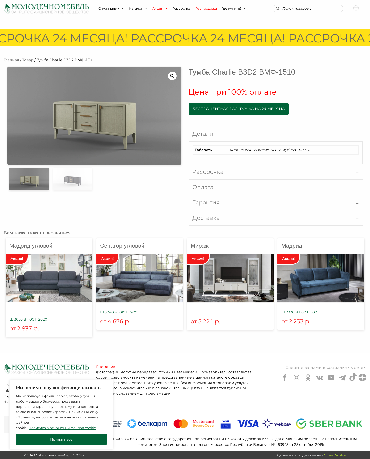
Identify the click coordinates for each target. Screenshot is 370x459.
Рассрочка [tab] (207, 171)
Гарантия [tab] (206, 202)
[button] (122, 8)
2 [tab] (52, 304)
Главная (11, 60)
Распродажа (206, 8)
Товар (28, 60)
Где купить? (234, 8)
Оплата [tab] (203, 187)
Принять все (61, 439)
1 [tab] (45, 304)
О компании (111, 8)
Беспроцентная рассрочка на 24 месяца (238, 109)
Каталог (138, 8)
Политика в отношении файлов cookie (62, 428)
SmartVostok (335, 455)
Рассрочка (181, 8)
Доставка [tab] (206, 217)
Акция (160, 8)
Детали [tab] (203, 133)
